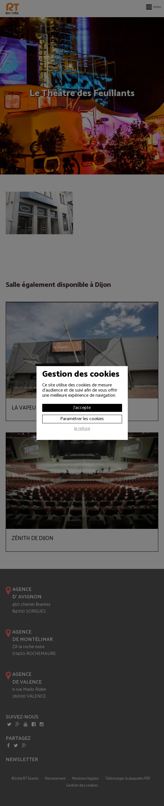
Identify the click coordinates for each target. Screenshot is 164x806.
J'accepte (82, 408)
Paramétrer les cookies (82, 419)
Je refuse (82, 429)
